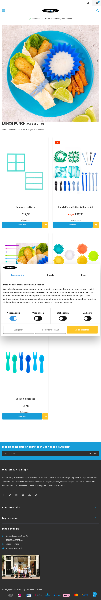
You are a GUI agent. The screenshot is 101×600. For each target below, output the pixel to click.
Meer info (22, 224)
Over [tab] (83, 275)
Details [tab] (50, 275)
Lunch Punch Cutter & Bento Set (75, 207)
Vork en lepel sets (25, 398)
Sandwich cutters (25, 207)
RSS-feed (30, 590)
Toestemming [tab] (17, 275)
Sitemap (39, 590)
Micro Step (21, 590)
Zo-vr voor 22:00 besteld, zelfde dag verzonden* (50, 18)
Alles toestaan (82, 330)
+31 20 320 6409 (12, 544)
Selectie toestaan (50, 330)
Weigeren (18, 330)
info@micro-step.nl (14, 548)
